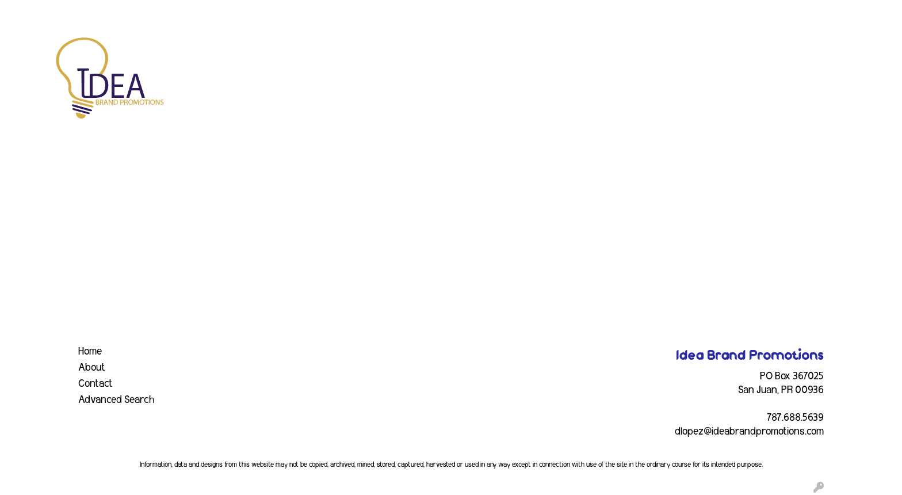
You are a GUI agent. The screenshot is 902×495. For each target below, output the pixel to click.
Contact (95, 384)
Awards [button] (373, 50)
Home (90, 351)
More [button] (804, 50)
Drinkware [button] (472, 50)
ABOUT (59, 12)
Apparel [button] (320, 50)
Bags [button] (419, 50)
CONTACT (250, 12)
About (91, 368)
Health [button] (625, 50)
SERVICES (104, 12)
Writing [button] (758, 50)
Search (743, 12)
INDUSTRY (199, 12)
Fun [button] (522, 50)
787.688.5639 (795, 418)
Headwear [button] (571, 50)
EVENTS (151, 12)
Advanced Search (116, 400)
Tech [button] (712, 50)
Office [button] (670, 50)
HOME (23, 12)
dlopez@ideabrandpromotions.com (749, 432)
